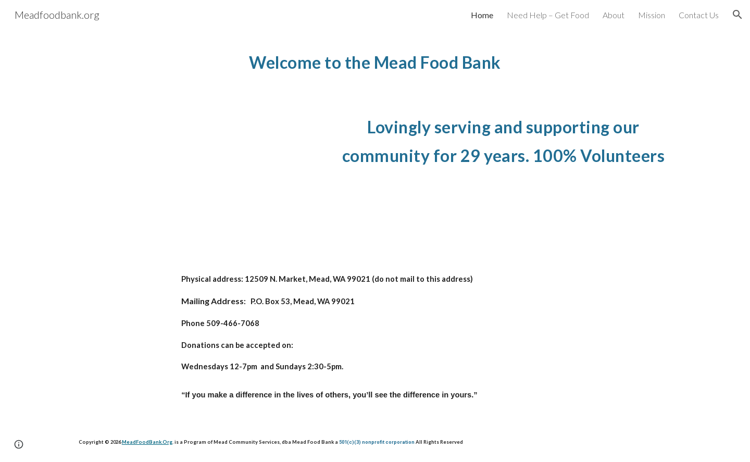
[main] (375, 60)
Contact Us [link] (699, 15)
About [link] (613, 15)
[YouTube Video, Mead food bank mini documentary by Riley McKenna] (195, 171)
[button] (737, 14)
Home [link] (482, 15)
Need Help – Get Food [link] (548, 15)
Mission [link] (651, 15)
